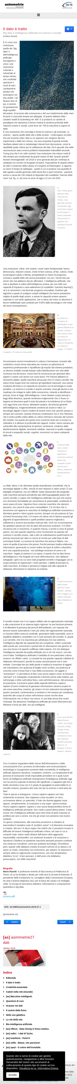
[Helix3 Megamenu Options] (38, 15)
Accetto (13, 1075)
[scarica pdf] (9, 895)
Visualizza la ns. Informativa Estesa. (39, 1068)
